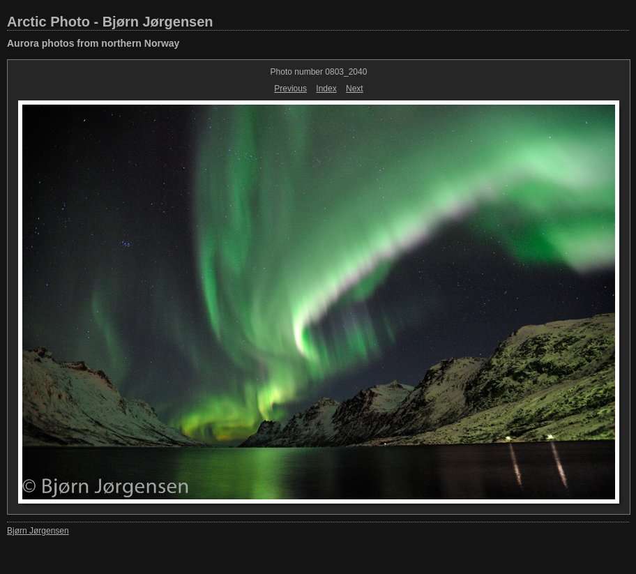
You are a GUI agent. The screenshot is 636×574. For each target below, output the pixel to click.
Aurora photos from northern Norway (93, 43)
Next (354, 88)
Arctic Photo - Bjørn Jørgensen (110, 21)
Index (326, 88)
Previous (290, 88)
